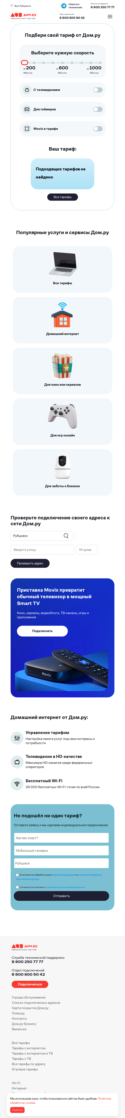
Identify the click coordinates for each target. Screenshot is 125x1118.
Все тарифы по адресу (29, 1064)
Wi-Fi (16, 1083)
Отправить (61, 896)
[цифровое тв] (96, 90)
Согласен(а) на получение (52, 887)
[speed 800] (82, 63)
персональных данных (63, 874)
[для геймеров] (96, 109)
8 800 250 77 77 (27, 961)
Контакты (19, 1018)
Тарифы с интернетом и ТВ (32, 1053)
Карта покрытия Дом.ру (30, 1008)
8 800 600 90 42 (72, 18)
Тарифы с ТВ (21, 1058)
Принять (17, 1110)
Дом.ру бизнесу (24, 1024)
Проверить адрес (30, 563)
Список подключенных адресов (36, 1002)
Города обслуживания (29, 997)
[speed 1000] (100, 63)
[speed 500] (53, 63)
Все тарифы (21, 1043)
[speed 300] (34, 63)
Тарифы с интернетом (28, 1048)
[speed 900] (91, 63)
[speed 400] (44, 63)
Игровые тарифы (25, 1069)
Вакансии (19, 1029)
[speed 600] (62, 63)
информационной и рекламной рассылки (65, 887)
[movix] (96, 129)
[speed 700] (72, 63)
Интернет (19, 1088)
